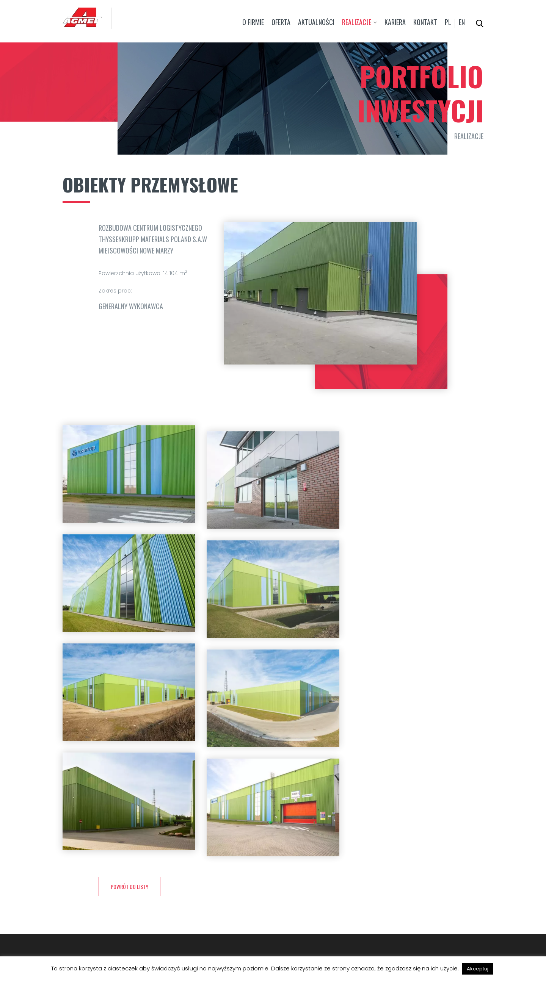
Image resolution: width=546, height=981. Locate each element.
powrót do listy (129, 886)
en (462, 22)
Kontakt (425, 22)
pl (448, 22)
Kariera (395, 22)
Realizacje (356, 22)
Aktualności (316, 22)
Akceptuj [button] (477, 968)
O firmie (253, 22)
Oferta (280, 22)
